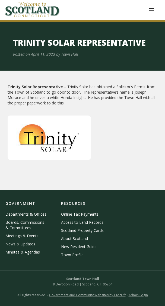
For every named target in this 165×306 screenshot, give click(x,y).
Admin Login (138, 295)
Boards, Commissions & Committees (24, 225)
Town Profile (72, 254)
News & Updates (20, 243)
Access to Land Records (82, 222)
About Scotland (74, 238)
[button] (151, 10)
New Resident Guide (79, 246)
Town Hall (69, 54)
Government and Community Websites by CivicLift (87, 295)
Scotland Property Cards (82, 230)
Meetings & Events (22, 235)
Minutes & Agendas (22, 252)
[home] (32, 10)
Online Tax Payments (80, 214)
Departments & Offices (25, 214)
